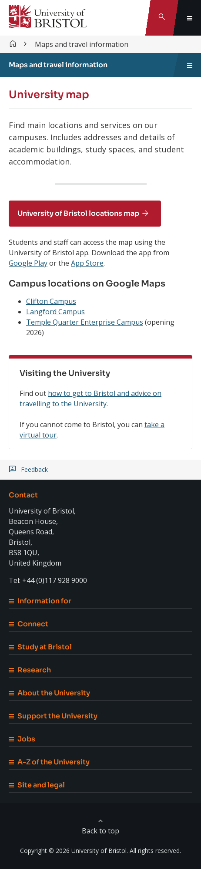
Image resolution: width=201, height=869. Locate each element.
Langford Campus (55, 311)
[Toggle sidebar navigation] (189, 65)
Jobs (22, 739)
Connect (28, 624)
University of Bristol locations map (78, 213)
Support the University (53, 716)
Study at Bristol (40, 647)
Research (30, 670)
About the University (49, 693)
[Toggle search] (162, 18)
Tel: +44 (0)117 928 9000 (48, 580)
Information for (40, 601)
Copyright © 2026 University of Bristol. (74, 850)
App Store (87, 263)
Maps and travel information (81, 44)
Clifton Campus (51, 301)
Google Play (28, 263)
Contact (23, 495)
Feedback (34, 470)
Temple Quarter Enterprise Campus (84, 322)
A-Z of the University (49, 762)
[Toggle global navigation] (189, 18)
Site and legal (37, 785)
